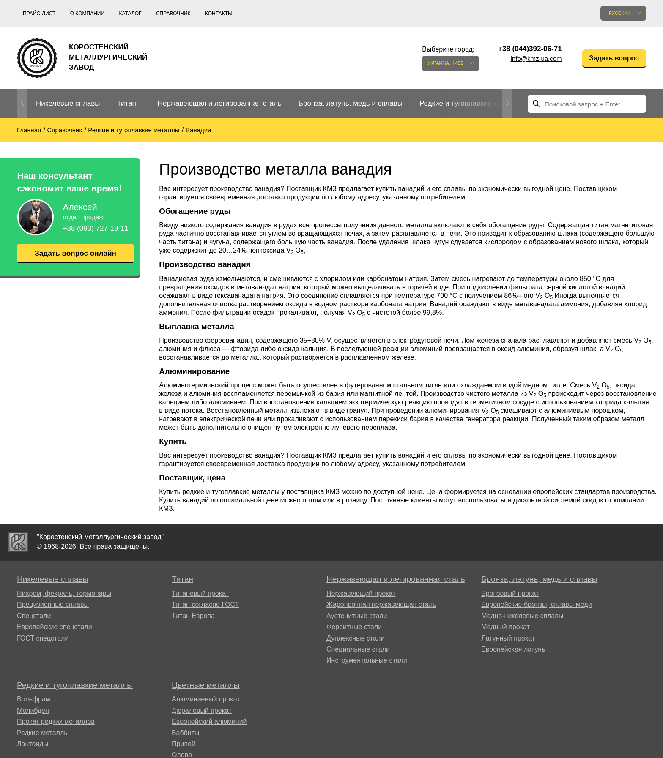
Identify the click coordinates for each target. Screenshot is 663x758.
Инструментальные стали (366, 660)
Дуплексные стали (355, 638)
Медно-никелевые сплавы (522, 615)
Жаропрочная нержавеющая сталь (381, 604)
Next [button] (507, 103)
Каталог (130, 13)
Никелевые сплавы (68, 103)
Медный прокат (505, 626)
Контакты (219, 13)
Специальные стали (358, 649)
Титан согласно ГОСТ (205, 604)
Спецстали (34, 615)
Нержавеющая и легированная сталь (219, 103)
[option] (67, 104)
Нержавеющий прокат (360, 593)
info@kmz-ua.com (536, 58)
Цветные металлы (205, 685)
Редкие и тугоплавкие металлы (471, 103)
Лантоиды (32, 743)
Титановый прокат (200, 593)
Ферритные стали (354, 626)
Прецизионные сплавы (53, 604)
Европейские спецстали (54, 626)
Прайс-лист (39, 13)
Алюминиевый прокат (206, 699)
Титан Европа (193, 615)
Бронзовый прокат (510, 593)
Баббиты (186, 732)
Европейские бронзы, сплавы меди (536, 604)
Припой (183, 743)
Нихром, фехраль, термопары (64, 593)
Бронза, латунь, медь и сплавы (351, 103)
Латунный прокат (508, 638)
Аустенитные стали (356, 615)
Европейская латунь (513, 649)
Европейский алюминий (209, 721)
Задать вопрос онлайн (75, 253)
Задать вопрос (614, 58)
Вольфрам (33, 699)
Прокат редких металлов (56, 721)
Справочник (173, 13)
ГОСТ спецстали (42, 638)
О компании (87, 13)
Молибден (33, 710)
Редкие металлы (43, 732)
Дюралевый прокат (202, 710)
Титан (126, 103)
